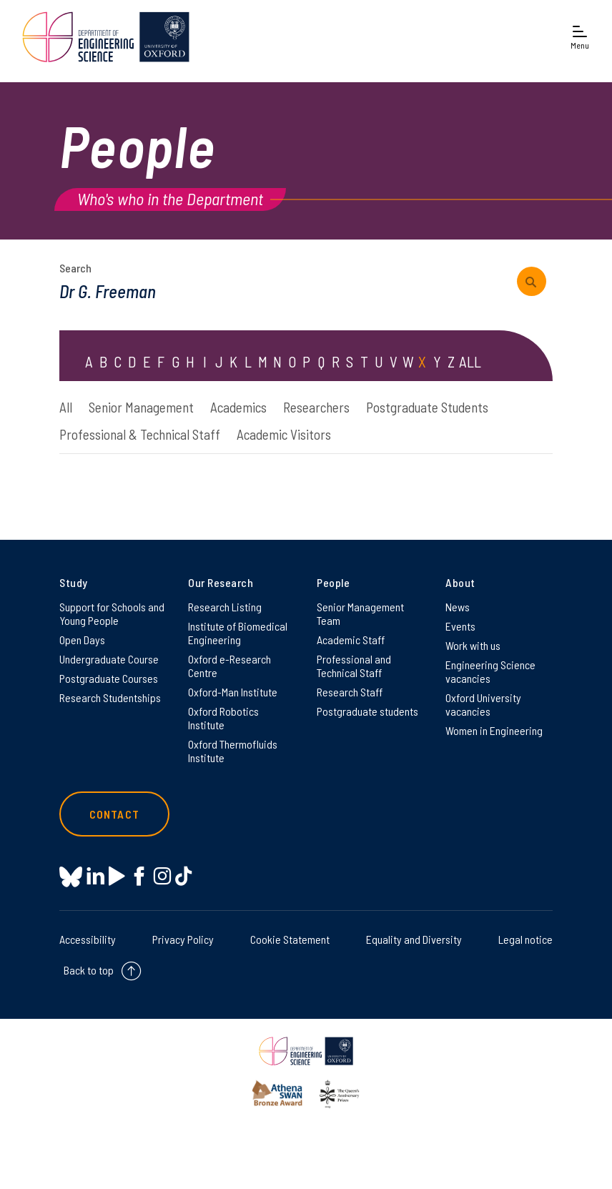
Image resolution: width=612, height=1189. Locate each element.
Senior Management (141, 407)
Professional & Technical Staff (139, 434)
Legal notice (525, 939)
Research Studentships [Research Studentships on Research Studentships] (110, 697)
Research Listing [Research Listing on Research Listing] (225, 606)
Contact (114, 814)
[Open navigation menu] (579, 37)
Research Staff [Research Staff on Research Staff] (349, 692)
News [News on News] (457, 606)
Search (75, 268)
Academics (238, 407)
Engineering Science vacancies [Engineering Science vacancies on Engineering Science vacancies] (490, 671)
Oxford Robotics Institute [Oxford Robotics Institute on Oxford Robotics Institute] (223, 717)
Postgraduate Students (427, 407)
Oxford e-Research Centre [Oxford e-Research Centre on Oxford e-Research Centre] (229, 665)
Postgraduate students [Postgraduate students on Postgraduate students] (367, 711)
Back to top (89, 970)
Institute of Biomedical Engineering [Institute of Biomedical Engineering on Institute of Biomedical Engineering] (237, 632)
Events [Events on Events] (460, 626)
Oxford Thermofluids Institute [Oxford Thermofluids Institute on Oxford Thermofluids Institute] (232, 750)
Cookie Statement (290, 939)
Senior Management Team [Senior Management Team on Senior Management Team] (360, 613)
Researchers (316, 407)
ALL (470, 361)
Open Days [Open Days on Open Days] (82, 639)
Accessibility (87, 939)
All (65, 407)
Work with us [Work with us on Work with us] (472, 645)
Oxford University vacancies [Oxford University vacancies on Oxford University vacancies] (483, 704)
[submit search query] (531, 281)
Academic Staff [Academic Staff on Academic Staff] (351, 639)
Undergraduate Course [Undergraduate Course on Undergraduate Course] (109, 659)
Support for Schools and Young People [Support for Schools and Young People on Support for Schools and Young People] (111, 613)
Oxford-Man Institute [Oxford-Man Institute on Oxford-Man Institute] (232, 692)
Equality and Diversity (414, 939)
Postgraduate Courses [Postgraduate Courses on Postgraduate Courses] (108, 678)
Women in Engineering (494, 730)
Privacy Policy (183, 939)
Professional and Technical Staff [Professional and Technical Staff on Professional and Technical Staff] (354, 665)
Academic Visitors (284, 434)
